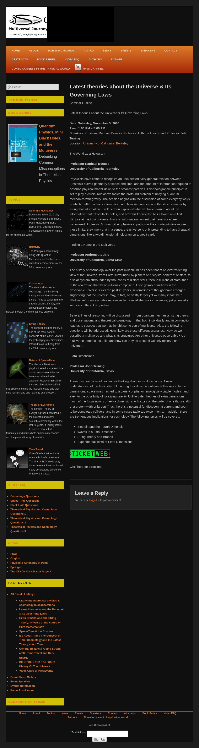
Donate (116, 59)
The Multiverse (23, 99)
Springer (15, 567)
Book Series (46, 59)
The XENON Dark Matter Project (30, 571)
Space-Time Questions (24, 500)
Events (125, 50)
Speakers (148, 50)
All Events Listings (22, 594)
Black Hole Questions (24, 505)
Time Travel (36, 449)
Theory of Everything (41, 404)
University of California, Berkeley (105, 143)
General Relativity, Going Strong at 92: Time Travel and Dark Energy (40, 653)
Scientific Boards (61, 50)
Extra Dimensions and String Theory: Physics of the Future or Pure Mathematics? (40, 622)
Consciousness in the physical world (41, 68)
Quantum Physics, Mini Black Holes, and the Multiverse (51, 138)
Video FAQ (72, 59)
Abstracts (20, 59)
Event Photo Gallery (23, 677)
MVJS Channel (93, 68)
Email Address (79, 732)
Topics (89, 50)
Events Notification (22, 685)
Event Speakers (20, 681)
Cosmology (36, 283)
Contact (170, 50)
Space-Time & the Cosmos (36, 631)
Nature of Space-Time (42, 360)
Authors (95, 59)
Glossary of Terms (26, 701)
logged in (94, 500)
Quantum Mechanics (41, 210)
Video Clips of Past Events (36, 670)
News (107, 50)
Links (13, 542)
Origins (15, 558)
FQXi (13, 553)
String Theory (37, 324)
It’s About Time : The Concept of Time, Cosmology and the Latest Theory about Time (40, 640)
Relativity (34, 247)
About (33, 50)
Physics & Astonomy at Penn (29, 562)
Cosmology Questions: (25, 496)
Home (16, 50)
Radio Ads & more (22, 690)
